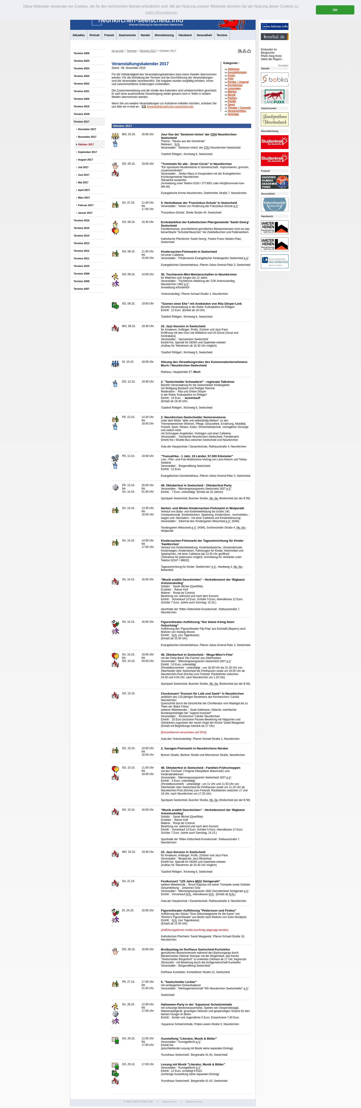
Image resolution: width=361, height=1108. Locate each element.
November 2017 (87, 136)
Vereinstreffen (237, 111)
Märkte (232, 91)
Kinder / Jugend (238, 82)
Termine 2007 (81, 288)
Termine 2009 (81, 273)
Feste (231, 75)
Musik (232, 94)
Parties (232, 98)
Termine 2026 (81, 53)
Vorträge (233, 114)
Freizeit (109, 35)
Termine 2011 (81, 258)
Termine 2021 (81, 91)
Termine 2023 (81, 76)
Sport (231, 104)
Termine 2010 (81, 266)
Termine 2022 (81, 83)
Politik (232, 101)
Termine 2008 (81, 281)
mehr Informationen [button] (161, 13)
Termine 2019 (81, 106)
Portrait (94, 35)
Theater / (239, 107)
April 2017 (84, 190)
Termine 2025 (81, 60)
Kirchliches (235, 85)
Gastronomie (127, 35)
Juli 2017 (83, 167)
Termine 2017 (81, 121)
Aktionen (233, 69)
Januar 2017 (85, 212)
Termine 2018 (81, 114)
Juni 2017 (83, 174)
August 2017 (85, 159)
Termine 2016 (81, 220)
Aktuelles (79, 35)
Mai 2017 (83, 182)
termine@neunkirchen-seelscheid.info (170, 106)
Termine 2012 (81, 250)
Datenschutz (194, 1101)
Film (230, 78)
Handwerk (185, 35)
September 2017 (87, 152)
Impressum (169, 1101)
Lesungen (234, 88)
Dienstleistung (164, 35)
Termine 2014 (81, 235)
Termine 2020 (81, 98)
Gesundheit (204, 35)
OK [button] (335, 10)
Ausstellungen (237, 72)
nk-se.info (118, 51)
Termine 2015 (81, 228)
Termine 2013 (81, 243)
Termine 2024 (81, 68)
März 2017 (84, 197)
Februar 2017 (85, 205)
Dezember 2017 (87, 129)
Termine (222, 35)
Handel (145, 35)
